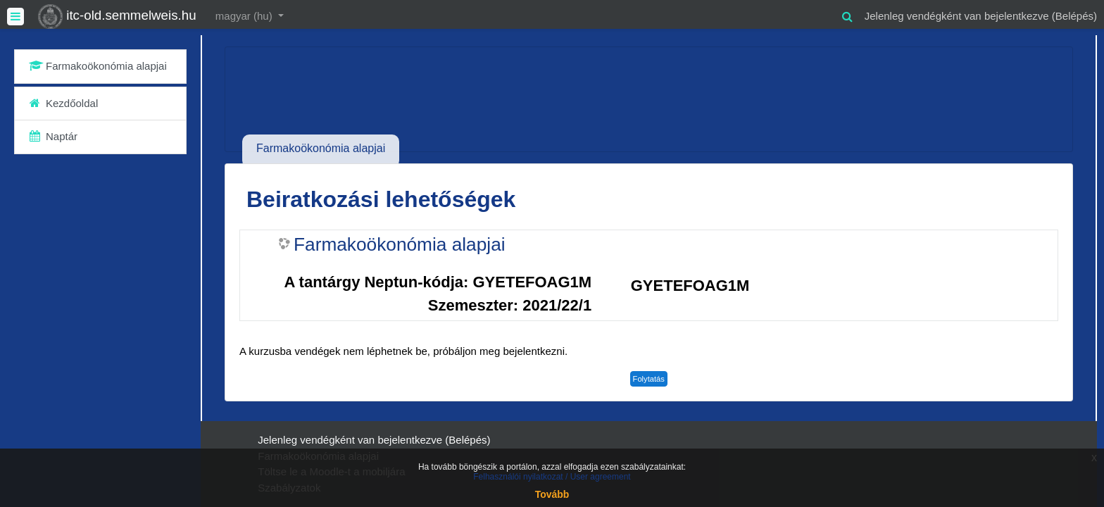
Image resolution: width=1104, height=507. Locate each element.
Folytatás (649, 379)
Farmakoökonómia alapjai (400, 244)
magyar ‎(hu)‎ (245, 16)
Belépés (1074, 16)
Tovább (552, 494)
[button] (847, 14)
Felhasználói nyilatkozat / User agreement (551, 477)
